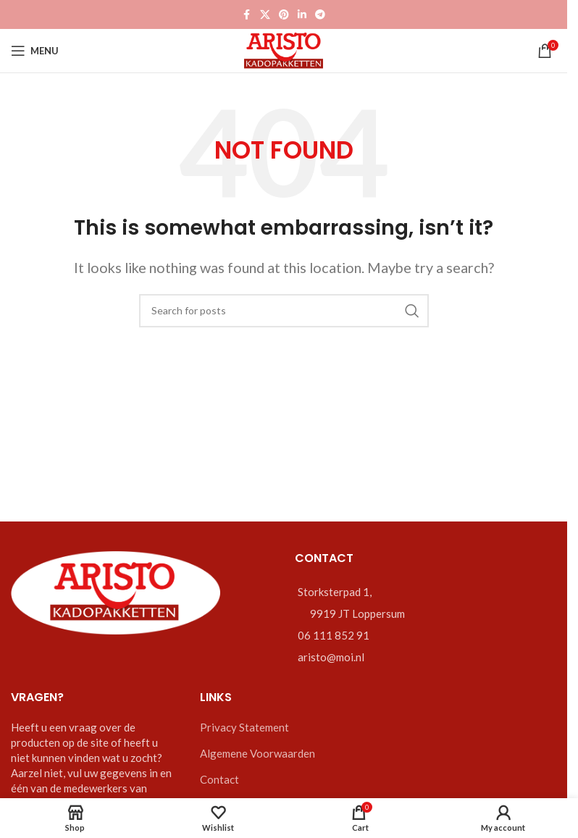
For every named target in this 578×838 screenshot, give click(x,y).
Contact (219, 779)
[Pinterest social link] (284, 15)
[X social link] (265, 15)
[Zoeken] (284, 310)
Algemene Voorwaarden (257, 753)
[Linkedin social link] (302, 15)
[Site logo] (283, 49)
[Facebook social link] (247, 15)
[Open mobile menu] (35, 50)
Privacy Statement (244, 727)
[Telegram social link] (320, 15)
